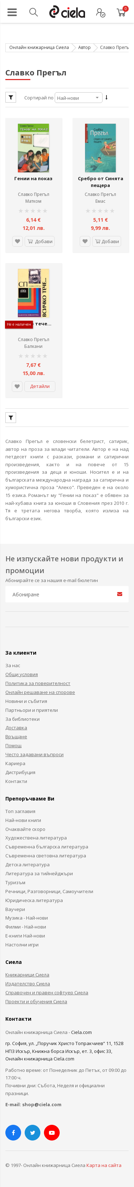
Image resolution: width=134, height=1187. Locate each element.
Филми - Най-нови (25, 927)
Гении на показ (33, 178)
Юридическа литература (34, 900)
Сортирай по (39, 97)
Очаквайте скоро (25, 829)
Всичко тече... (33, 323)
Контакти (16, 781)
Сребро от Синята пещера (100, 182)
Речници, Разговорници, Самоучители (49, 891)
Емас (100, 201)
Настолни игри (22, 944)
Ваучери (15, 909)
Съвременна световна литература (45, 855)
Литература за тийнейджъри (39, 873)
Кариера (15, 763)
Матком (33, 201)
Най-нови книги (23, 820)
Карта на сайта (103, 1165)
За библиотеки (22, 719)
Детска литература (27, 864)
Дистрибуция (20, 772)
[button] (17, 241)
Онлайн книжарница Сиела (39, 47)
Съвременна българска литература (46, 846)
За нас (12, 665)
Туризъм (15, 882)
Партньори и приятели (31, 710)
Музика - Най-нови (26, 918)
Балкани (33, 346)
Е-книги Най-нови (25, 935)
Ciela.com (81, 1032)
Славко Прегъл (33, 194)
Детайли (40, 386)
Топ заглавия (20, 811)
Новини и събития (26, 701)
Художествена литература (36, 837)
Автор (84, 47)
